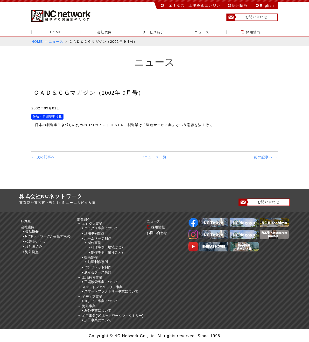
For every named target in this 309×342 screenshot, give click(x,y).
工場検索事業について (101, 282)
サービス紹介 (153, 32)
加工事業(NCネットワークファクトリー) (112, 316)
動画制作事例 (98, 262)
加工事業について (97, 320)
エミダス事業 (92, 224)
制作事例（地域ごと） (108, 247)
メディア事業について (101, 301)
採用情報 (240, 5)
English (267, 5)
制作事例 (94, 243)
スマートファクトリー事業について (111, 291)
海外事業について (97, 310)
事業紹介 (84, 219)
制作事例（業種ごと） (108, 252)
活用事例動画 (94, 233)
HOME (56, 32)
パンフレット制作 (97, 267)
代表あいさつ (35, 241)
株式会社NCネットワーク (65, 16)
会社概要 (32, 231)
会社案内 (104, 32)
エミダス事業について (101, 228)
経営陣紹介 (33, 247)
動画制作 (91, 257)
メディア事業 (92, 297)
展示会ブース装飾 (97, 272)
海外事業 (89, 306)
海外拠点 (32, 252)
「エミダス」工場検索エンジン (192, 5)
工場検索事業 (92, 277)
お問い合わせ (247, 17)
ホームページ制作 (97, 238)
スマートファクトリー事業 (102, 287)
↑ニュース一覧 (154, 157)
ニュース (202, 32)
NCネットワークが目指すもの (47, 236)
